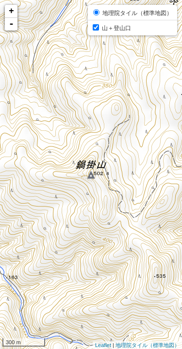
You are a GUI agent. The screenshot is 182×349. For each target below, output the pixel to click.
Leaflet (103, 345)
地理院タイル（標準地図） (148, 345)
